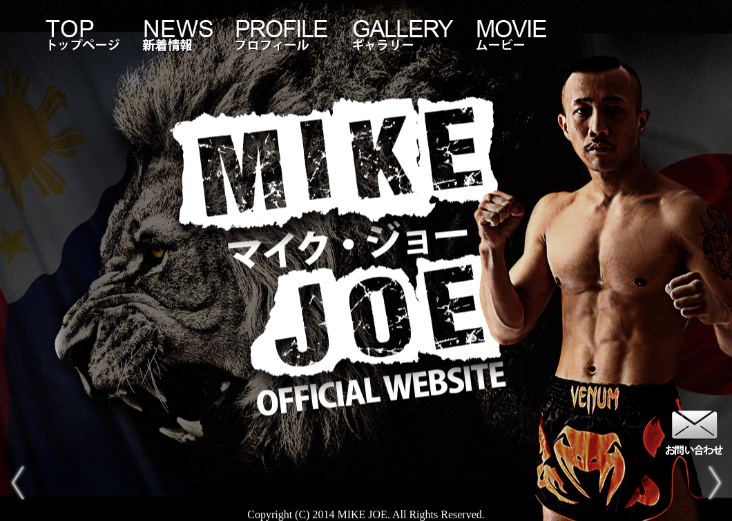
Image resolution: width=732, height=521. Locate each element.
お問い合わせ (694, 431)
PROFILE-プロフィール (283, 35)
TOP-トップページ (82, 35)
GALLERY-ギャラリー (404, 35)
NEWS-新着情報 (178, 35)
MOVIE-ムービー (511, 35)
